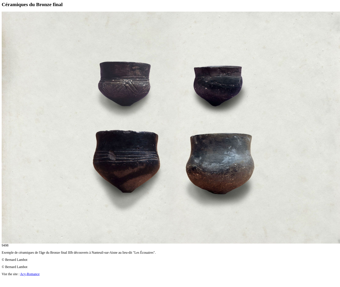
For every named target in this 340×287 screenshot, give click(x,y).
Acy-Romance (30, 274)
